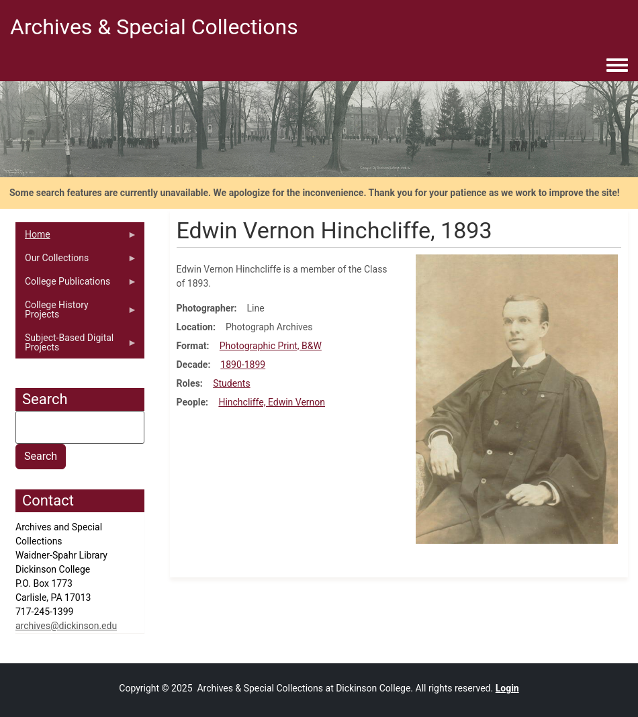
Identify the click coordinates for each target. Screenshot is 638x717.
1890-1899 (242, 364)
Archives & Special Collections (154, 27)
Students (231, 383)
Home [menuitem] (76, 237)
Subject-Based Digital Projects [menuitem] (76, 345)
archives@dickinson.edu (66, 625)
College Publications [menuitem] (76, 284)
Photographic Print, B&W (271, 345)
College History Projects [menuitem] (76, 312)
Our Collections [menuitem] (76, 261)
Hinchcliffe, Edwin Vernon (271, 402)
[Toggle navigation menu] (617, 66)
